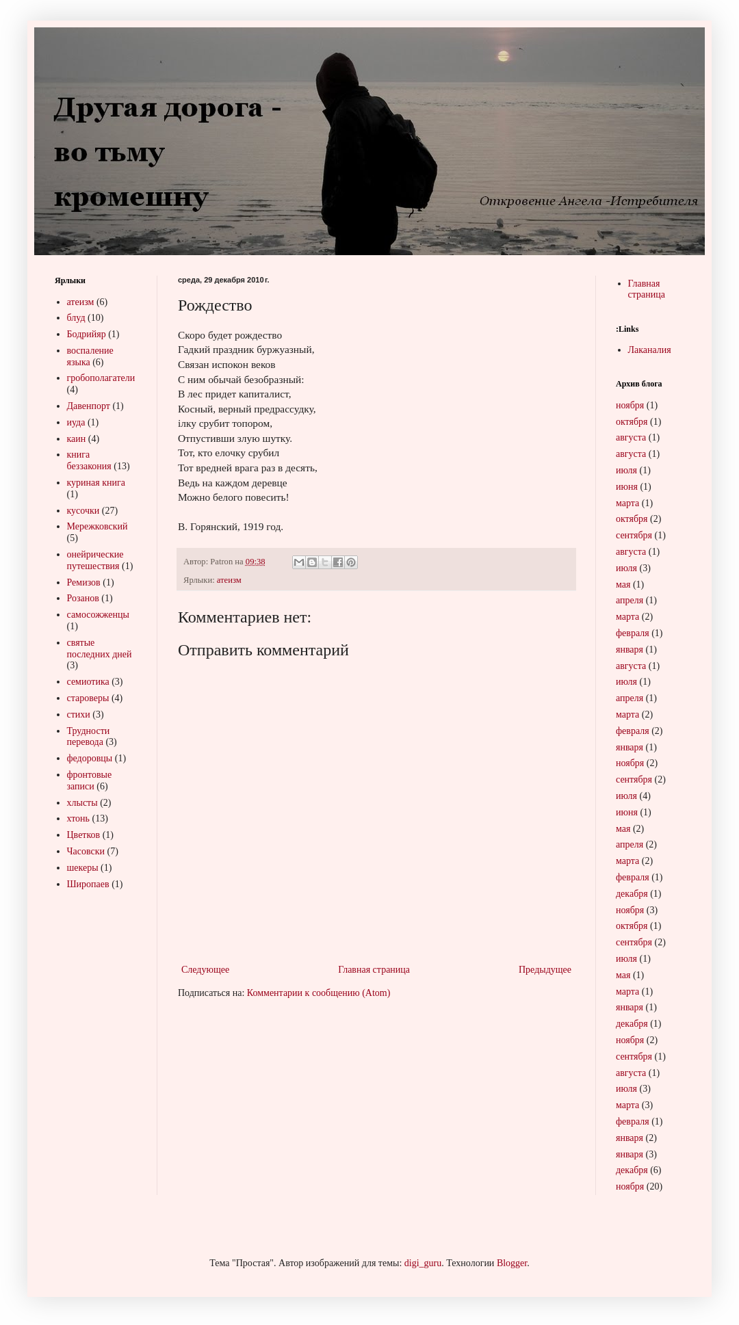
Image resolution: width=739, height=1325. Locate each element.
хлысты (82, 803)
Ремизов (84, 582)
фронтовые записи (89, 780)
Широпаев (88, 884)
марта (627, 503)
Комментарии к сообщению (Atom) (319, 993)
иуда (76, 422)
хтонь (78, 818)
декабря (632, 894)
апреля (629, 600)
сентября (634, 535)
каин (76, 439)
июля (626, 470)
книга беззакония (89, 460)
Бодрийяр (86, 334)
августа (631, 437)
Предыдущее (545, 970)
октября (632, 422)
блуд (76, 318)
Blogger (512, 1263)
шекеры (83, 868)
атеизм (229, 580)
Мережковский (97, 526)
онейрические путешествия (95, 560)
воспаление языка (90, 356)
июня (627, 487)
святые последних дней (99, 648)
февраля (632, 633)
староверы (88, 698)
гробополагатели (101, 378)
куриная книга (96, 482)
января (629, 649)
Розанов (83, 598)
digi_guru (422, 1263)
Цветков (84, 835)
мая (623, 584)
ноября (630, 405)
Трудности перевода (88, 737)
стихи (78, 714)
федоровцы (90, 758)
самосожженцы (98, 614)
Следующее (205, 970)
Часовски (86, 851)
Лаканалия (649, 350)
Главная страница (374, 970)
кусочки (83, 511)
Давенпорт (88, 406)
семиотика (88, 682)
